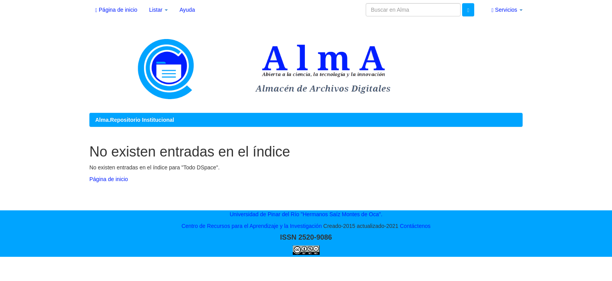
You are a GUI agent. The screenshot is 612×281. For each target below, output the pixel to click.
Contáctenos (415, 226)
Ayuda (187, 10)
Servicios (507, 10)
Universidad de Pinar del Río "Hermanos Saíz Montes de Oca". (306, 214)
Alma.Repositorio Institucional (134, 120)
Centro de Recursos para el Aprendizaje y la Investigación (251, 226)
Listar (158, 10)
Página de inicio (116, 10)
